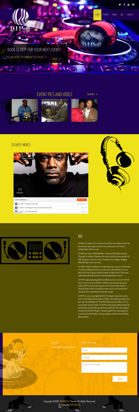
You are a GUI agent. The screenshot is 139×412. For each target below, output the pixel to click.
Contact (130, 15)
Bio (122, 15)
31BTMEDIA (64, 401)
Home (97, 15)
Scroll (91, 94)
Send (120, 378)
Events (106, 15)
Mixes (115, 15)
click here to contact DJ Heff (27, 57)
